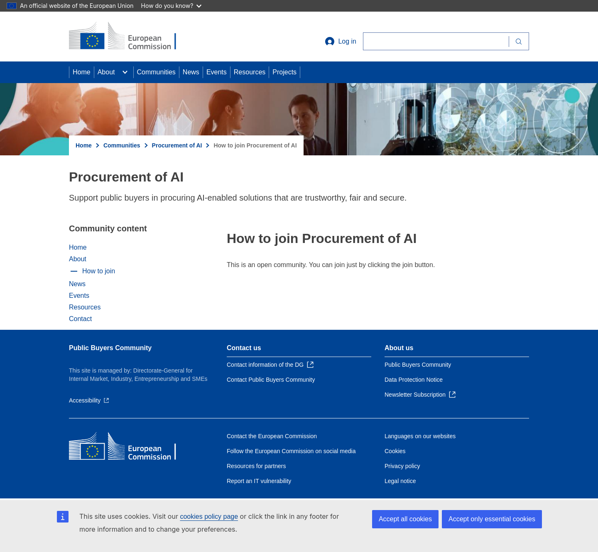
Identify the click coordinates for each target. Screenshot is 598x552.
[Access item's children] (125, 72)
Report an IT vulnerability (259, 481)
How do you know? (171, 5)
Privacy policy (402, 466)
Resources (249, 72)
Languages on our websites (420, 436)
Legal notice (400, 481)
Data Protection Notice (414, 379)
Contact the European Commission (272, 436)
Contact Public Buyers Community (271, 379)
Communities (156, 72)
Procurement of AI (177, 145)
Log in (340, 42)
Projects (284, 72)
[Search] (436, 41)
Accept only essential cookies (491, 519)
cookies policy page (209, 516)
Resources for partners (256, 466)
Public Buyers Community (110, 347)
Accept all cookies (405, 519)
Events (216, 72)
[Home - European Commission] (129, 37)
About (106, 72)
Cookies (395, 451)
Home (82, 72)
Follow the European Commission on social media (291, 451)
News (191, 72)
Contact (80, 318)
